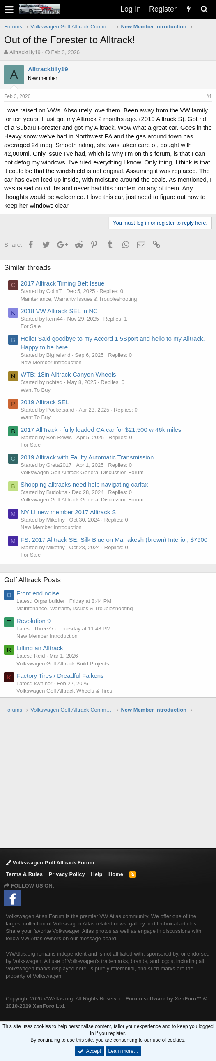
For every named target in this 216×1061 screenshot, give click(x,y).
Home (115, 874)
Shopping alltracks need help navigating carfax (84, 484)
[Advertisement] (110, 780)
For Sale (31, 326)
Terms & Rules (24, 874)
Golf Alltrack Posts (32, 580)
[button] (9, 9)
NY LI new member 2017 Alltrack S (68, 511)
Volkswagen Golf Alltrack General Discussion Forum (82, 472)
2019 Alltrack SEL (45, 401)
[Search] (204, 9)
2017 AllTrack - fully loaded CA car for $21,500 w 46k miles (101, 429)
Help (96, 874)
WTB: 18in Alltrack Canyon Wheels (68, 374)
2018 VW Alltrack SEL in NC (59, 310)
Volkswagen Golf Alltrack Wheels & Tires (64, 691)
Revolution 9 (33, 620)
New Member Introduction (51, 362)
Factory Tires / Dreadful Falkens (60, 675)
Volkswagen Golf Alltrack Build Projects (62, 663)
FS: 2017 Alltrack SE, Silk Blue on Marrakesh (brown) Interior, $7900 (114, 539)
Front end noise (37, 593)
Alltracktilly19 (25, 52)
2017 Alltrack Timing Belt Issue (62, 283)
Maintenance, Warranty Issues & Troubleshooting (79, 299)
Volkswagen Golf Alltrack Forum (50, 863)
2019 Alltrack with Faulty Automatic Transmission (87, 457)
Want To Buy (36, 390)
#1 (209, 96)
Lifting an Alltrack (39, 647)
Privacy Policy (67, 874)
